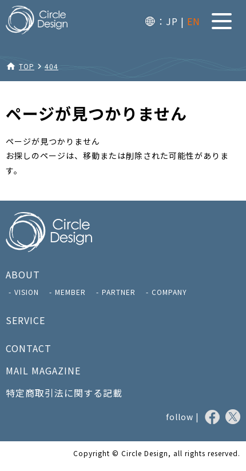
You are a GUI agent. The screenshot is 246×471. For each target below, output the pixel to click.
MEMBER (70, 292)
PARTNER (119, 292)
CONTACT (28, 348)
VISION (26, 292)
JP (172, 21)
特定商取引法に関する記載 (64, 393)
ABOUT (23, 274)
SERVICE (25, 320)
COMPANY (169, 292)
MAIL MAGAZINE (43, 370)
